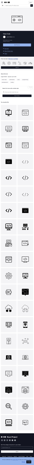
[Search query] (17, 92)
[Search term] (17, 5)
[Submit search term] (31, 5)
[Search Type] (3, 5)
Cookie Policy (15, 459)
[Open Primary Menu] (2, 2)
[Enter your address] (17, 447)
